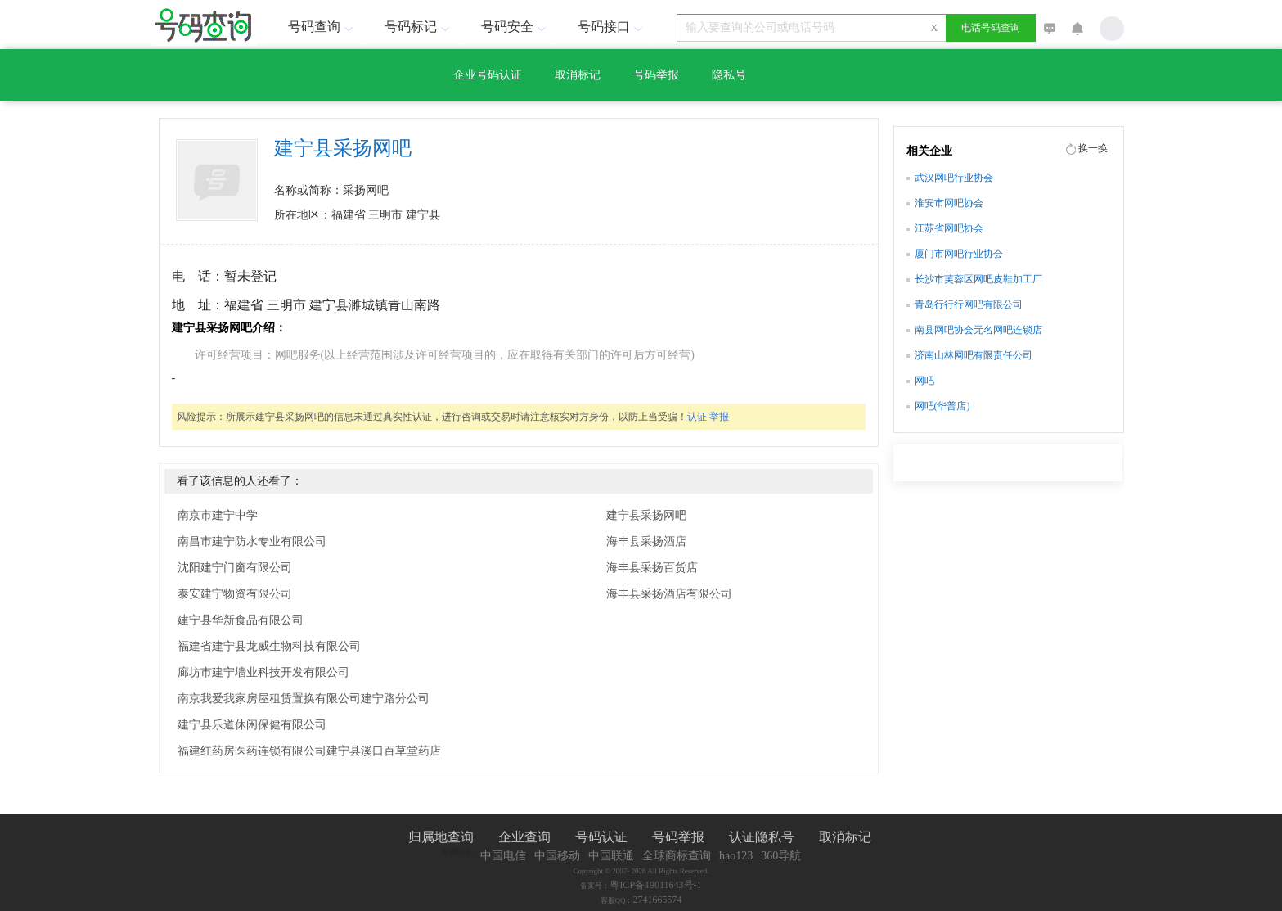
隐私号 (729, 75)
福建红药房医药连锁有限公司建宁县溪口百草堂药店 (309, 751)
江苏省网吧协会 (949, 228)
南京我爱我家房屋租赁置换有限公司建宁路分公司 (304, 698)
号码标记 (419, 27)
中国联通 (611, 856)
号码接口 (612, 27)
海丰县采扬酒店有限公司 (669, 594)
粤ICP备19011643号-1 (655, 885)
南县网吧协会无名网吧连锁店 (978, 330)
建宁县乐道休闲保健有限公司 (252, 725)
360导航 (781, 856)
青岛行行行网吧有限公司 (969, 304)
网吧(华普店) (942, 406)
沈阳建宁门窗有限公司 (235, 567)
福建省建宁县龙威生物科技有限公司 (269, 646)
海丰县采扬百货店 (652, 567)
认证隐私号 (761, 837)
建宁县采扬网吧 (646, 515)
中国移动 (557, 856)
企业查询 (524, 837)
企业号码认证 (487, 75)
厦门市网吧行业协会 (959, 253)
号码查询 (322, 27)
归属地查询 (441, 837)
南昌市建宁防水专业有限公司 (252, 541)
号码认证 (601, 837)
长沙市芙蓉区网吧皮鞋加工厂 (978, 279)
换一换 (1093, 148)
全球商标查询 (676, 856)
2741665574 (657, 899)
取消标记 (578, 75)
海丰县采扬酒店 (646, 541)
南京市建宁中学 (218, 515)
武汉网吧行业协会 (954, 177)
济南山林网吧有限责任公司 (973, 355)
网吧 (924, 380)
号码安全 (515, 27)
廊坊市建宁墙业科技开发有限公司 (263, 672)
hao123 (736, 856)
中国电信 (503, 856)
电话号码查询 (990, 28)
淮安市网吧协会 (949, 203)
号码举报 (656, 75)
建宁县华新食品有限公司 (241, 620)
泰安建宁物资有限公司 (235, 594)
